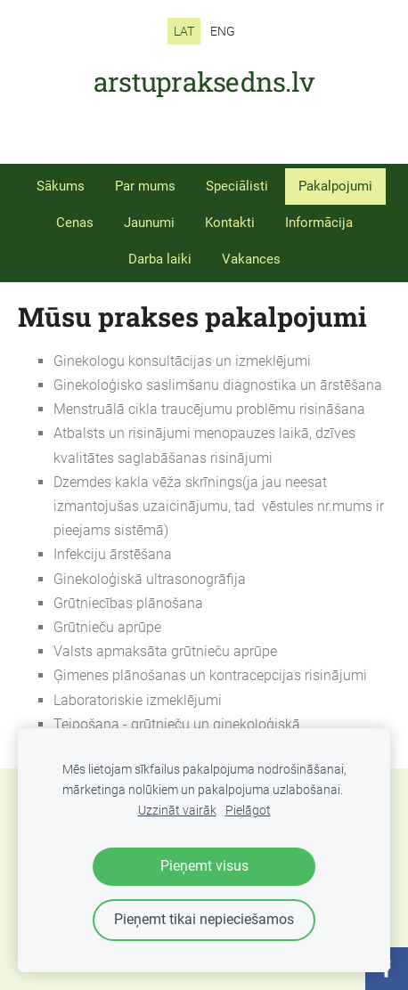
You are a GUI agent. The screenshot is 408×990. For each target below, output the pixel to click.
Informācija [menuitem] (319, 223)
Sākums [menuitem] (61, 186)
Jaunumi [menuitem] (149, 223)
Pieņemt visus (204, 865)
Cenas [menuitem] (75, 223)
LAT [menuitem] (184, 31)
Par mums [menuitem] (145, 186)
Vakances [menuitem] (251, 259)
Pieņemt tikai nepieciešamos (204, 919)
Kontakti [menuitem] (230, 223)
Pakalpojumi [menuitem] (335, 186)
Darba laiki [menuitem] (160, 259)
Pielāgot (248, 810)
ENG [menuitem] (222, 31)
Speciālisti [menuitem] (237, 186)
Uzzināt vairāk (177, 810)
